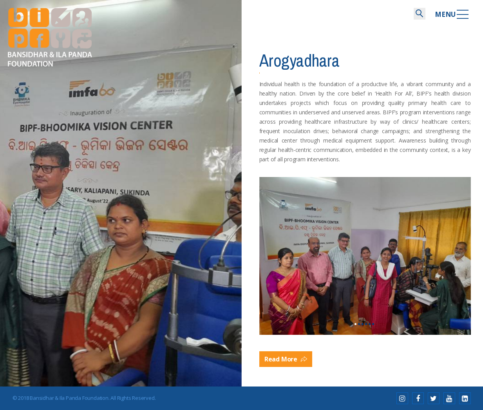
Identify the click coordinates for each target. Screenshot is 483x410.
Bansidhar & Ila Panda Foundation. (69, 397)
